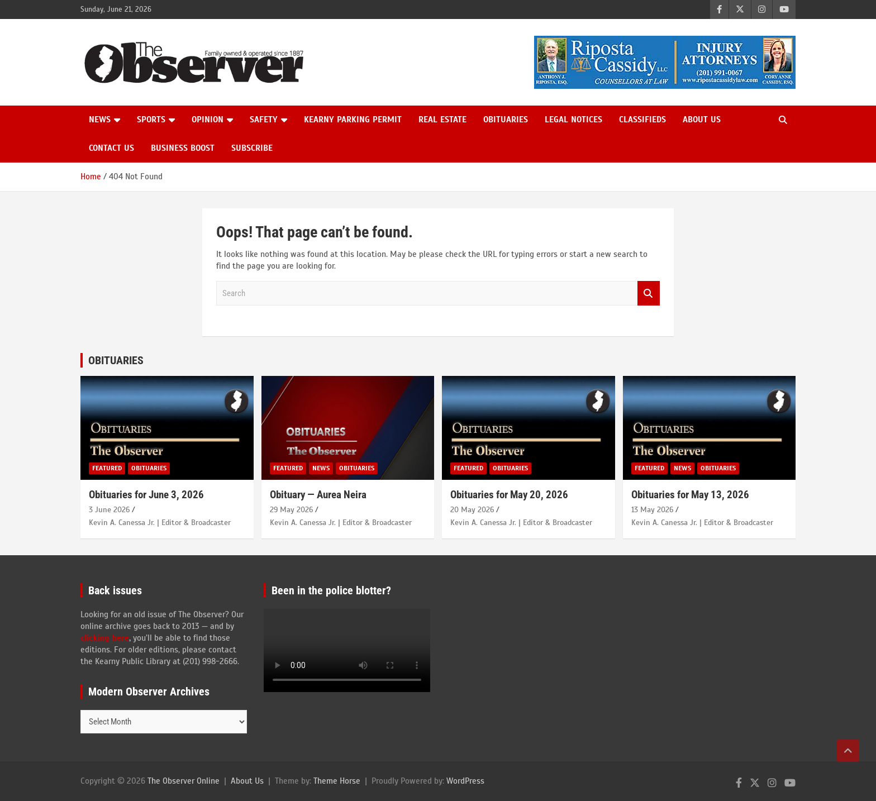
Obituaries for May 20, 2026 (509, 494)
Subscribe (252, 148)
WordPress (465, 781)
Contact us (111, 148)
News (100, 120)
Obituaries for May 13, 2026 (690, 494)
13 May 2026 (652, 509)
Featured (107, 468)
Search (648, 293)
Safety (264, 120)
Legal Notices (573, 120)
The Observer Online (183, 781)
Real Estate (442, 120)
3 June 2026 (109, 509)
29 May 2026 (291, 509)
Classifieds (642, 120)
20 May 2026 (472, 509)
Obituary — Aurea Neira (318, 494)
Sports (151, 120)
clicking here (104, 638)
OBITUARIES (116, 360)
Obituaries (505, 120)
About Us (702, 120)
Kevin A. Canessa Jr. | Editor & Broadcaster (160, 522)
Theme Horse (336, 781)
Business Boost (183, 148)
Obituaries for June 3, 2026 (146, 494)
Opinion (207, 120)
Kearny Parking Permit (353, 120)
